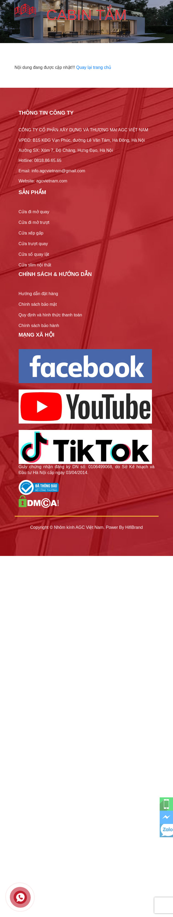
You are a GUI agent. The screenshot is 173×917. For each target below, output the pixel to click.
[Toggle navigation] (151, 10)
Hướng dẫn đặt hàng (38, 293)
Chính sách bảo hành (39, 325)
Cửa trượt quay (33, 243)
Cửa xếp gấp (31, 233)
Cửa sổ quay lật (34, 254)
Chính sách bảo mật (38, 304)
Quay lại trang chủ (93, 67)
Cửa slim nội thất (35, 265)
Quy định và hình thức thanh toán (50, 315)
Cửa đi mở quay (34, 212)
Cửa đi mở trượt (34, 222)
